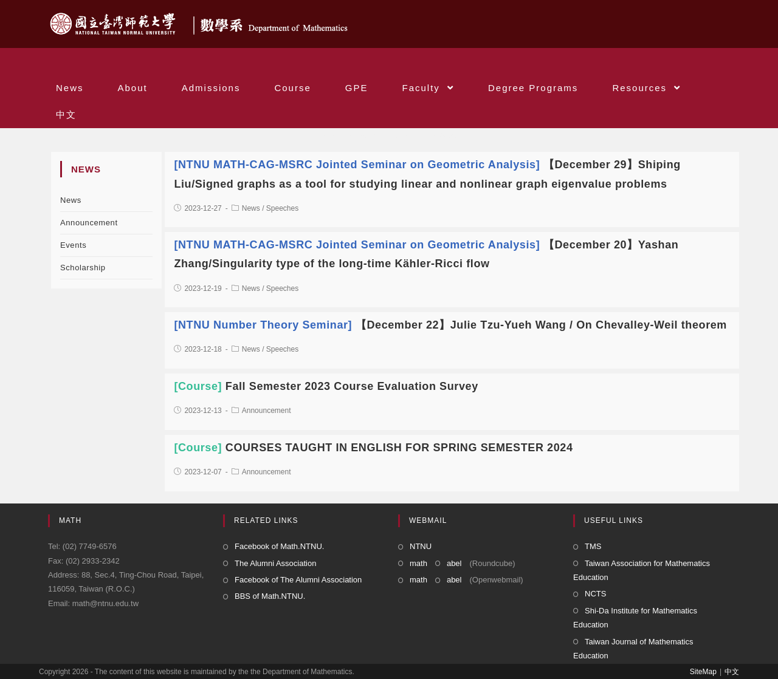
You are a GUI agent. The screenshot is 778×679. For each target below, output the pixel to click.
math (418, 563)
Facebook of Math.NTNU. (279, 546)
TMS (593, 546)
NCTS (595, 593)
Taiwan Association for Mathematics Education (641, 570)
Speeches (282, 208)
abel (454, 563)
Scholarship (83, 267)
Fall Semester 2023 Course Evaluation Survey (326, 386)
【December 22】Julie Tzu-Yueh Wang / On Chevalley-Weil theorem (450, 325)
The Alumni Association (275, 563)
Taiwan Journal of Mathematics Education (633, 648)
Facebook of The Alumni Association (298, 579)
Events (73, 245)
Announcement (89, 222)
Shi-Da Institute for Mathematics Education (635, 617)
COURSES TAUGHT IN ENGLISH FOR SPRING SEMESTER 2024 (373, 448)
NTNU (421, 546)
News (70, 200)
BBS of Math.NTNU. (270, 596)
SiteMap (703, 671)
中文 (732, 671)
